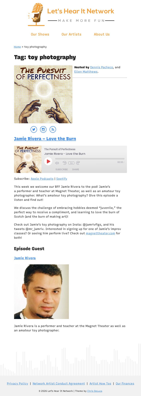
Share (75, 169)
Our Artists (71, 34)
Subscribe (62, 169)
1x (71, 163)
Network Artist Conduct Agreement (59, 383)
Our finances (125, 383)
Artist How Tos (100, 383)
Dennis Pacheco (101, 67)
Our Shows (40, 34)
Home (17, 46)
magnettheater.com (100, 233)
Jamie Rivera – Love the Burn (45, 138)
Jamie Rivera (25, 258)
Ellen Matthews (86, 71)
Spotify (61, 178)
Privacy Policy (17, 383)
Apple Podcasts (42, 178)
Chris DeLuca (94, 391)
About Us (102, 34)
